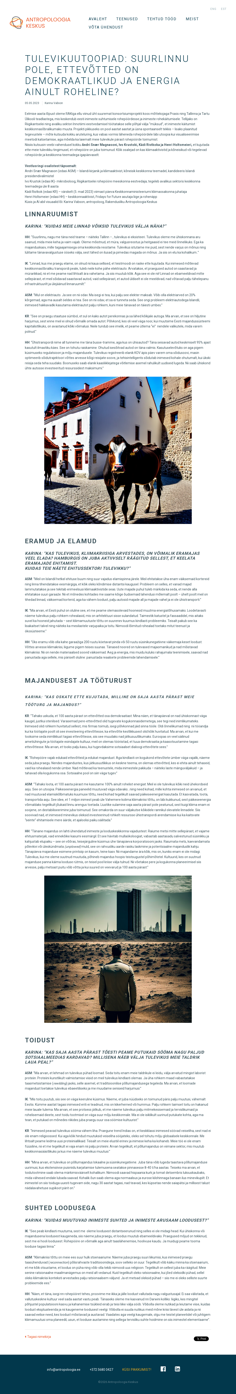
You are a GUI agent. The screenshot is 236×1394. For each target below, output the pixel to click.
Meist (192, 19)
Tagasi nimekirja (39, 1337)
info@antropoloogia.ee (63, 1369)
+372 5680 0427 (101, 1369)
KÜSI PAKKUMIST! (136, 1369)
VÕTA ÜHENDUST (106, 27)
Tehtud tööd (162, 19)
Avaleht (98, 19)
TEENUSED (127, 19)
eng (213, 9)
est (224, 9)
